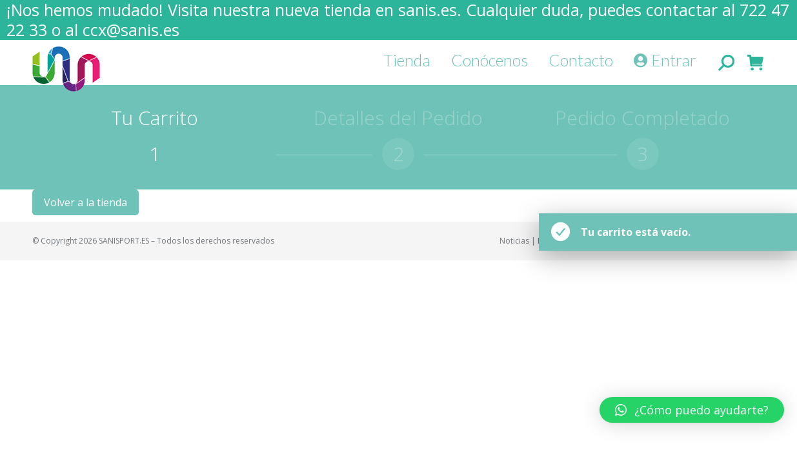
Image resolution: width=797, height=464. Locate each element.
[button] (21, 19)
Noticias (514, 240)
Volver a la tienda (85, 202)
